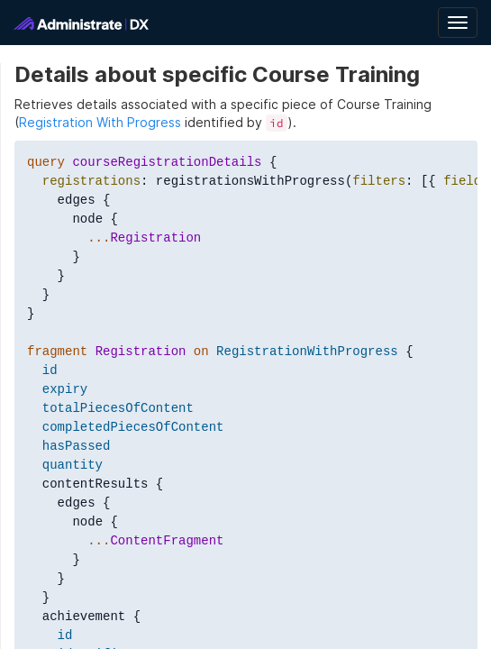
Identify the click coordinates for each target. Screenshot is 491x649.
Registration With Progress (100, 122)
